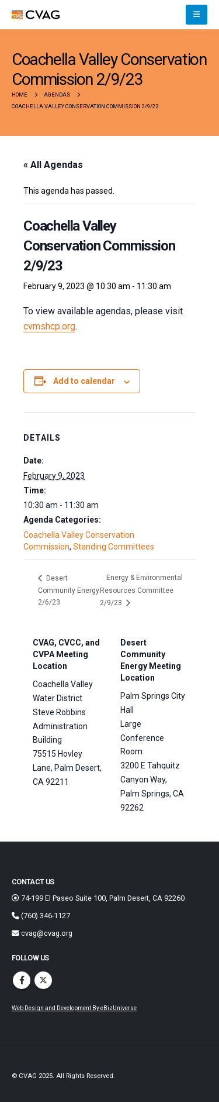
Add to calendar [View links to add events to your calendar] (84, 381)
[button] (196, 15)
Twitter (43, 980)
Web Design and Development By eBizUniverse (74, 1008)
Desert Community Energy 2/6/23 (68, 590)
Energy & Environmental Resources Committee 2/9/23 (141, 590)
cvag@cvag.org (42, 933)
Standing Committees (113, 546)
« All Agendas (53, 164)
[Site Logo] (36, 15)
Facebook (21, 980)
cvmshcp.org (49, 326)
